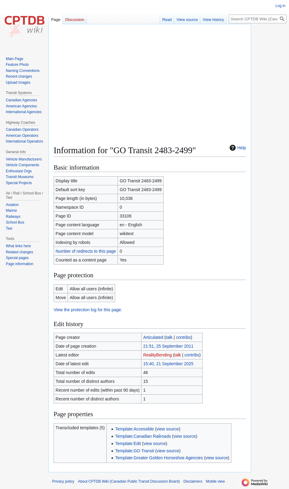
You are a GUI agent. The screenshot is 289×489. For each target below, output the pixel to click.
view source (167, 429)
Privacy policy (63, 481)
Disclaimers (193, 481)
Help (237, 148)
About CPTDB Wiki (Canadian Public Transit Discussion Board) (129, 481)
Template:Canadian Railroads (143, 436)
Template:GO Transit (134, 450)
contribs (183, 337)
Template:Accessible (134, 429)
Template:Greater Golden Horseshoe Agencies (159, 457)
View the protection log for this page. (88, 309)
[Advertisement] (150, 71)
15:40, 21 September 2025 (168, 363)
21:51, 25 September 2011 (168, 346)
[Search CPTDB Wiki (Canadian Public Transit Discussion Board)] (258, 19)
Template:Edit (128, 443)
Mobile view (215, 481)
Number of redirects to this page (86, 251)
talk (169, 337)
